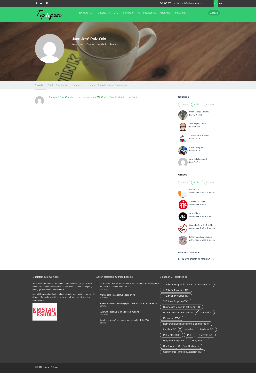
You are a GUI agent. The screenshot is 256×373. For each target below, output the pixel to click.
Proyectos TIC (85, 12)
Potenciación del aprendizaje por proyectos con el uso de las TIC (129, 303)
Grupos (79, 85)
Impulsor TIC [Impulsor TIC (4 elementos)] (169, 329)
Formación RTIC (131, 12)
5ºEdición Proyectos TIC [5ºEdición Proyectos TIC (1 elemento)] (175, 301)
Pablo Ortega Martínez (199, 112)
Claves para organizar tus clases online (117, 295)
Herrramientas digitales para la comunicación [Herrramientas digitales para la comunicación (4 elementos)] (186, 323)
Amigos (62, 85)
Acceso (214, 13)
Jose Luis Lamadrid (198, 159)
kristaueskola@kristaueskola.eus (188, 3)
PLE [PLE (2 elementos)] (189, 335)
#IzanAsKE (194, 190)
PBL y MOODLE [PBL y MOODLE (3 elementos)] (171, 335)
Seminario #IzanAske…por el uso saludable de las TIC (124, 320)
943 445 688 (165, 3)
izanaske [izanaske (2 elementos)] (188, 329)
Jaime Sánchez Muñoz (199, 135)
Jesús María (194, 213)
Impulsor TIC (149, 12)
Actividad (39, 85)
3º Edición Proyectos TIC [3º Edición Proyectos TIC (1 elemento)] (176, 290)
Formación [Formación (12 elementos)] (205, 312)
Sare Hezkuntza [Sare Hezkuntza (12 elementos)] (191, 346)
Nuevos (184, 104)
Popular (210, 104)
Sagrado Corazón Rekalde (201, 225)
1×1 (116, 12)
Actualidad (165, 12)
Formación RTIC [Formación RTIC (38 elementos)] (171, 318)
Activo (197, 104)
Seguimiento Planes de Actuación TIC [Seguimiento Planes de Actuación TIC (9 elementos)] (182, 352)
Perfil (50, 85)
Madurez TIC (104, 12)
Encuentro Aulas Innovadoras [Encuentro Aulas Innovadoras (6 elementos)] (178, 312)
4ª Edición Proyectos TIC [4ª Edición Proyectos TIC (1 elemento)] (176, 295)
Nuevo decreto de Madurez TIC (198, 259)
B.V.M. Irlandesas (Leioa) (200, 237)
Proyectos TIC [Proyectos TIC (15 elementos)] (199, 340)
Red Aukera (179, 12)
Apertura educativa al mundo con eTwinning (119, 312)
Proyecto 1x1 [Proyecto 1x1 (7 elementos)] (205, 335)
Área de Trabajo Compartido (112, 85)
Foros (92, 85)
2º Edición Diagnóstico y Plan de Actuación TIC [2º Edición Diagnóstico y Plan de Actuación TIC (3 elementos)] (187, 284)
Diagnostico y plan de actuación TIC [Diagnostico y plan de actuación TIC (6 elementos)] (181, 307)
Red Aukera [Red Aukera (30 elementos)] (169, 346)
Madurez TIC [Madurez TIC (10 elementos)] (206, 329)
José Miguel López (197, 124)
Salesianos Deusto (197, 201)
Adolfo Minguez (196, 147)
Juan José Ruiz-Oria (59, 97)
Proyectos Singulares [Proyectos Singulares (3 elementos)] (174, 340)
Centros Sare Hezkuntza (113, 97)
